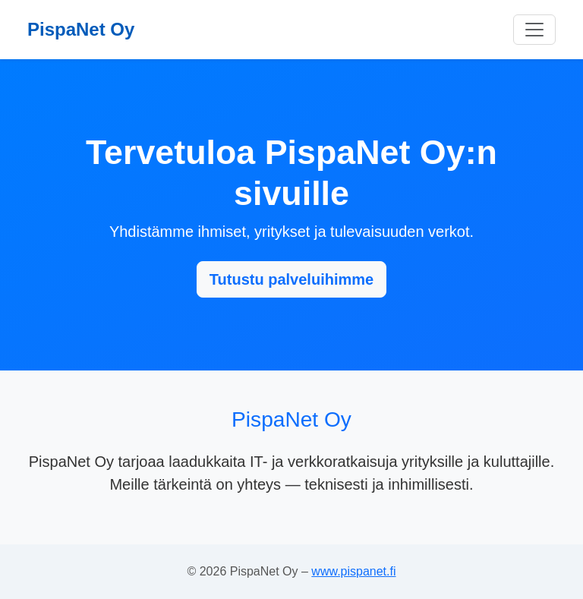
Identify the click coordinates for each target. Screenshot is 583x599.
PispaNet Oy (80, 29)
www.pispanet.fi (353, 571)
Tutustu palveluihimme (291, 279)
